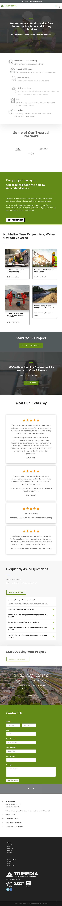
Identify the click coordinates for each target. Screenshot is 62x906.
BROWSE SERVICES (15, 220)
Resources (10, 861)
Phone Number (11, 739)
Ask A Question (16, 592)
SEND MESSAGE (12, 780)
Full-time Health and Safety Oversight (15, 271)
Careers (9, 847)
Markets (9, 852)
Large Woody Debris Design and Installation (44, 307)
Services (9, 850)
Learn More (31, 383)
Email (8, 730)
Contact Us (10, 848)
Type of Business (11, 747)
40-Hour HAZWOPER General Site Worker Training (15, 315)
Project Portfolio (11, 859)
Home (9, 843)
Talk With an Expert (31, 345)
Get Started (31, 42)
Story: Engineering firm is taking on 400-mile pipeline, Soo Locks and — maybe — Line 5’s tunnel (31, 678)
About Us (9, 845)
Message (9, 765)
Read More (31, 698)
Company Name (11, 756)
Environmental (39, 313)
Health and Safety (13, 277)
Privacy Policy (11, 865)
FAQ (8, 863)
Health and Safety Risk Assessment (44, 271)
